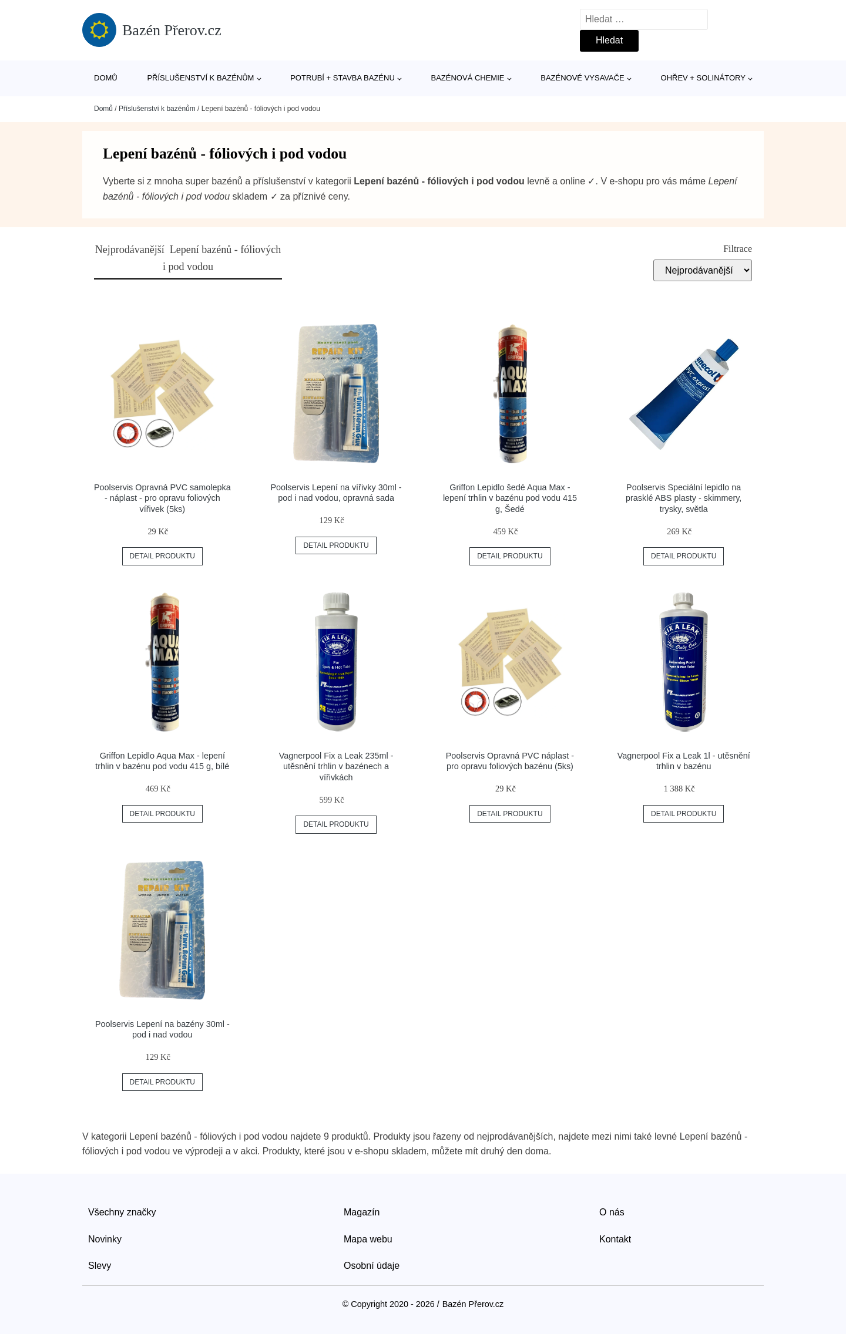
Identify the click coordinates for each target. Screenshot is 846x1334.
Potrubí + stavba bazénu (342, 77)
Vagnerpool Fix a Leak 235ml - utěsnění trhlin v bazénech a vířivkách (336, 766)
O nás (612, 1212)
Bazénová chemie (468, 77)
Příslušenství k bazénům (200, 77)
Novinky (105, 1239)
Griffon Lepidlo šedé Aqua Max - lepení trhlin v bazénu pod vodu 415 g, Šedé (510, 498)
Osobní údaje (372, 1266)
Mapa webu (368, 1239)
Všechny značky (122, 1212)
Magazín (362, 1212)
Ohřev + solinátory (703, 77)
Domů (106, 77)
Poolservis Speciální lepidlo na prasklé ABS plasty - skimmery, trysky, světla (683, 498)
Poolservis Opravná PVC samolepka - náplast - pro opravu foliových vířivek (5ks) (162, 498)
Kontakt (615, 1239)
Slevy (99, 1266)
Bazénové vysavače (582, 77)
